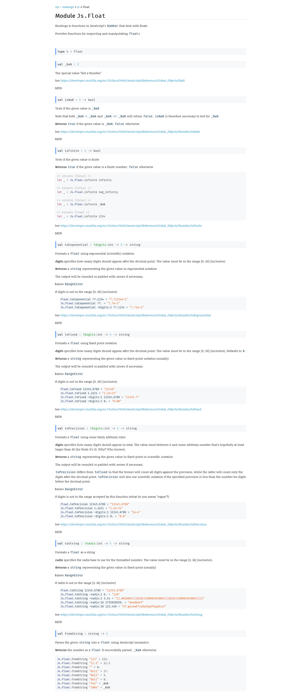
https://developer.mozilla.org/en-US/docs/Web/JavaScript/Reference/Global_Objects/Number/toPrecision (133, 524)
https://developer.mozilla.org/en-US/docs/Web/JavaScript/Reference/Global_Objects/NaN (122, 80)
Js (78, 7)
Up (57, 7)
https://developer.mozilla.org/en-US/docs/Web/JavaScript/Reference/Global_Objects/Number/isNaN (130, 131)
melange (68, 7)
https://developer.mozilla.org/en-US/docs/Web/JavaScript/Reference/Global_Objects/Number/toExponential (135, 315)
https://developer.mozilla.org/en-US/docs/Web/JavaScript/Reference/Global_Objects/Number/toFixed (130, 409)
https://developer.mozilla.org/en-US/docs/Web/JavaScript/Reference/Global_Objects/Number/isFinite (131, 225)
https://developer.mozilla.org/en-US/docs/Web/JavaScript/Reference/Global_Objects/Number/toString (131, 614)
